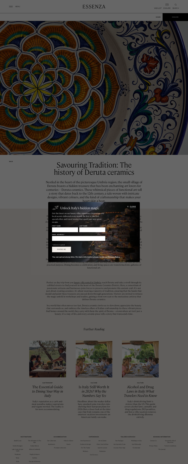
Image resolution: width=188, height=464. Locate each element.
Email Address (58, 234)
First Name (56, 226)
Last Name (83, 226)
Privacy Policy (114, 257)
